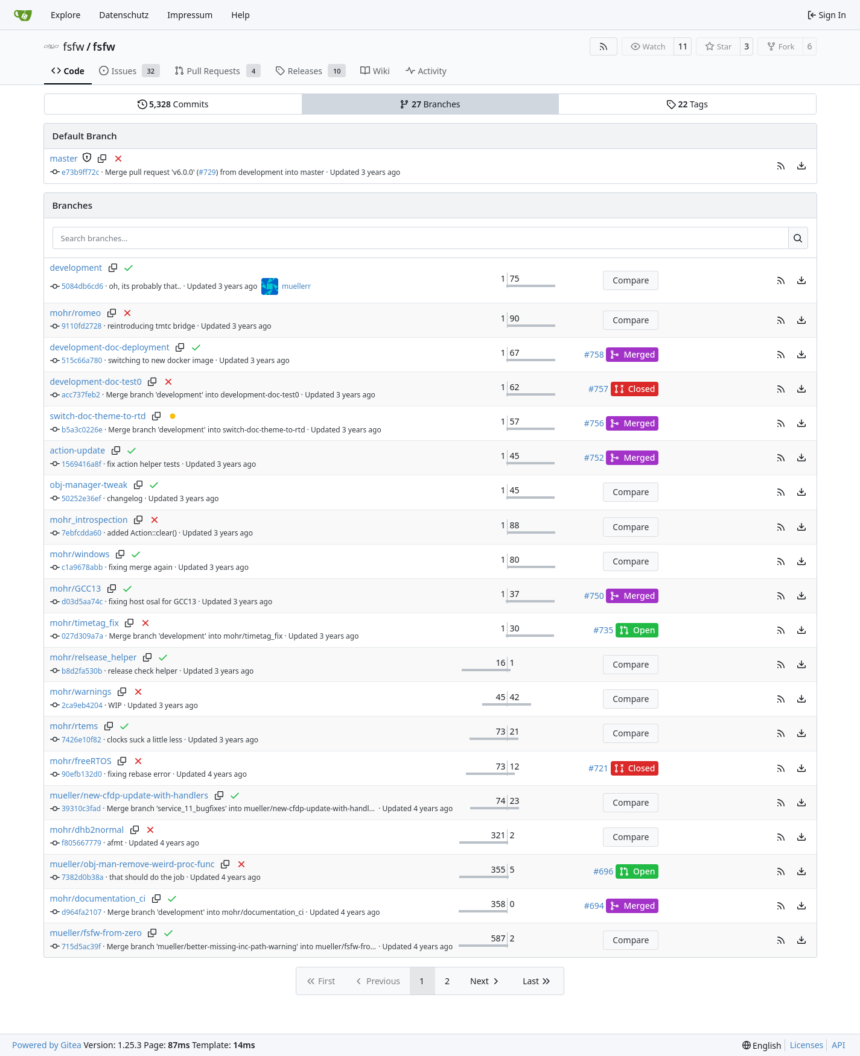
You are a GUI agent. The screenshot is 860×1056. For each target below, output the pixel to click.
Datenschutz (123, 15)
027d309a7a (82, 636)
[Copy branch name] (102, 158)
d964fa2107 (81, 912)
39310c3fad (81, 808)
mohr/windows (80, 554)
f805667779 (81, 843)
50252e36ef (81, 498)
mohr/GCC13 (75, 588)
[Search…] (798, 238)
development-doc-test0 (96, 381)
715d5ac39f (81, 946)
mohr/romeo (75, 312)
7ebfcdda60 (81, 533)
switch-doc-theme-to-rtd (98, 416)
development (76, 267)
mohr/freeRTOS (81, 761)
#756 (594, 423)
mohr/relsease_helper (93, 657)
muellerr (296, 286)
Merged (632, 354)
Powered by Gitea (46, 1045)
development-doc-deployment (110, 347)
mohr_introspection (89, 519)
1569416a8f (81, 464)
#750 (594, 595)
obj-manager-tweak (89, 484)
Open (637, 630)
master (64, 158)
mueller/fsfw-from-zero (96, 932)
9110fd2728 (81, 326)
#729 (207, 172)
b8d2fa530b (82, 671)
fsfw (73, 46)
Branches (430, 104)
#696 (603, 871)
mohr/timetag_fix (84, 622)
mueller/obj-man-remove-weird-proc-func (132, 864)
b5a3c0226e (82, 430)
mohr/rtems (74, 726)
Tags (687, 104)
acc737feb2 (81, 395)
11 (682, 46)
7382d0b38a (83, 877)
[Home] (23, 15)
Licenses (807, 1045)
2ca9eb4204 (82, 705)
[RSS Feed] (603, 46)
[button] (781, 166)
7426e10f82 (81, 740)
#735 (603, 630)
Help (240, 15)
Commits (173, 104)
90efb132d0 (82, 774)
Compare (631, 280)
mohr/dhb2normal (87, 829)
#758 (594, 354)
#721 (598, 768)
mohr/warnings (81, 691)
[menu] (801, 166)
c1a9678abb (82, 567)
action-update (78, 450)
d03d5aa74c (82, 601)
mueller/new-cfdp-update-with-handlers (129, 795)
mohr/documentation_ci (98, 898)
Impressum (189, 15)
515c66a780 (82, 360)
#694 (594, 905)
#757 (598, 388)
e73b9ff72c (81, 172)
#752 (594, 457)
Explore (65, 15)
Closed (634, 388)
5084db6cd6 (82, 286)
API (838, 1045)
